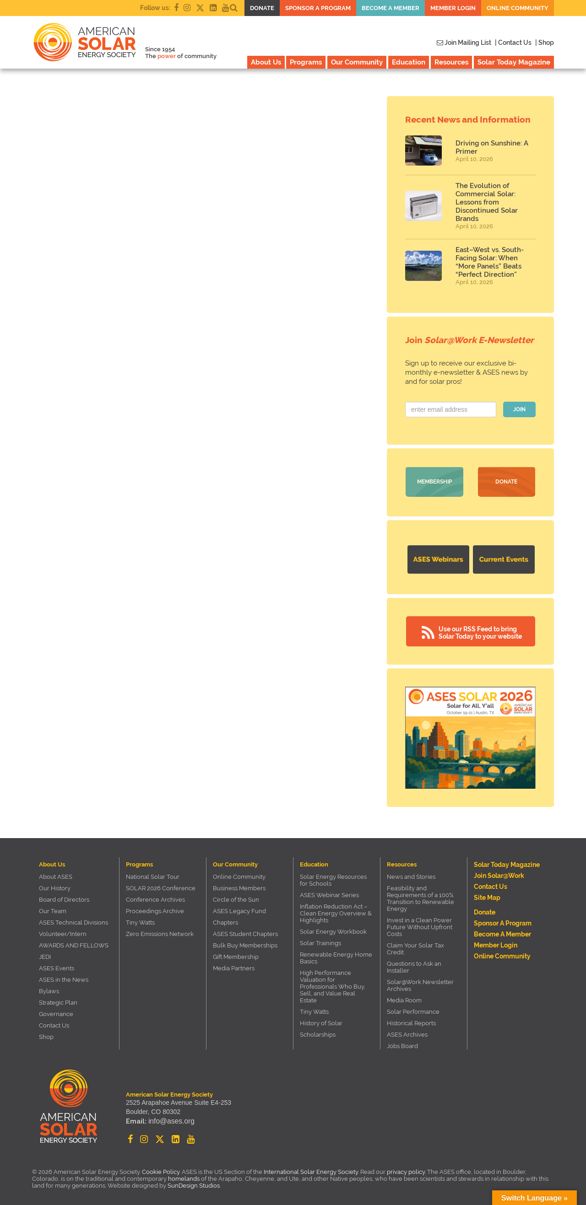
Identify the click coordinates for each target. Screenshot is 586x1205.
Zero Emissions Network (160, 932)
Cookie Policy (160, 1170)
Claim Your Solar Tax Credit (415, 947)
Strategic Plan (58, 1000)
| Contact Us (513, 42)
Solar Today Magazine (513, 62)
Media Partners (234, 966)
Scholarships (318, 1032)
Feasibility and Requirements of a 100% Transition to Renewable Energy (420, 896)
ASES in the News (63, 977)
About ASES (55, 874)
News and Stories (411, 874)
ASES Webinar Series (329, 893)
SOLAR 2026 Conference (160, 886)
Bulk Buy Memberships (245, 943)
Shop (46, 1035)
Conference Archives (155, 897)
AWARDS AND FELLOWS (74, 943)
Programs (306, 62)
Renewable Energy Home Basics (336, 956)
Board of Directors (64, 897)
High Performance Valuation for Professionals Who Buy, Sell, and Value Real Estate (332, 985)
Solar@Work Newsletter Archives (420, 983)
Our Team (52, 909)
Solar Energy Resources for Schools (333, 878)
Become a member (390, 8)
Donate (262, 8)
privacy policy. (407, 1170)
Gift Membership (236, 955)
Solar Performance (413, 1009)
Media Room (404, 998)
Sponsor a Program (318, 8)
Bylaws (49, 989)
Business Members (239, 886)
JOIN (519, 409)
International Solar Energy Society (311, 1170)
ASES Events (56, 966)
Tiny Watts (140, 920)
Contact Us (54, 1023)
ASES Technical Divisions (73, 920)
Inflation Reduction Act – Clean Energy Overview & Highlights (336, 911)
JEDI (45, 955)
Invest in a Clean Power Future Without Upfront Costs (419, 925)
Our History (55, 886)
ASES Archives (407, 1032)
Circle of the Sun (236, 897)
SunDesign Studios (194, 1183)
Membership (434, 482)
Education (408, 62)
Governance (56, 1012)
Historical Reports (411, 1021)
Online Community (517, 8)
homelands (184, 1176)
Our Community (357, 62)
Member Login (453, 8)
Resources (451, 62)
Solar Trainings (320, 941)
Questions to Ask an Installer (414, 965)
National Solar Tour (152, 874)
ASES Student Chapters (245, 932)
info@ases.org (169, 1120)
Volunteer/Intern (63, 932)
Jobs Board (402, 1044)
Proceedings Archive (155, 909)
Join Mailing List (464, 42)
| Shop (544, 42)
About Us (266, 62)
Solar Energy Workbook (333, 929)
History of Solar (321, 1021)
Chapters (225, 920)
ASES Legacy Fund (239, 909)
